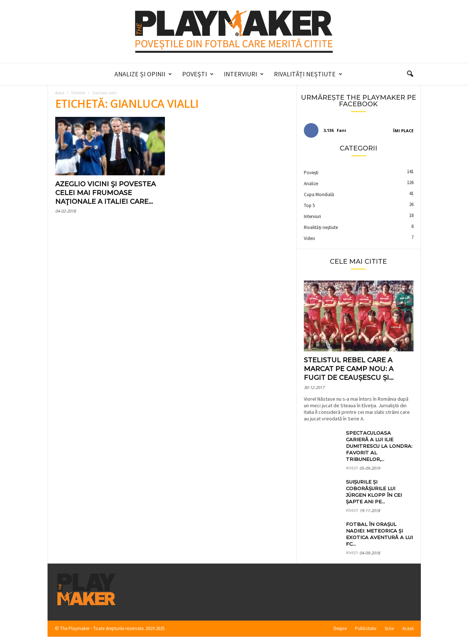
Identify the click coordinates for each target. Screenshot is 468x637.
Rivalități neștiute (308, 74)
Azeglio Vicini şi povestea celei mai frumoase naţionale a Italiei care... (105, 193)
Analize (311, 183)
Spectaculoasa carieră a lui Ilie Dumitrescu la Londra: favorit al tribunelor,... (379, 446)
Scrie (389, 628)
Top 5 (309, 205)
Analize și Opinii (143, 74)
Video (309, 238)
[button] (410, 74)
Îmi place (403, 130)
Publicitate (365, 628)
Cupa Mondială (319, 194)
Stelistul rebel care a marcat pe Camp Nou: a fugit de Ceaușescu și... (348, 369)
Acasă (59, 92)
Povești (198, 74)
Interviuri (244, 74)
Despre (340, 628)
